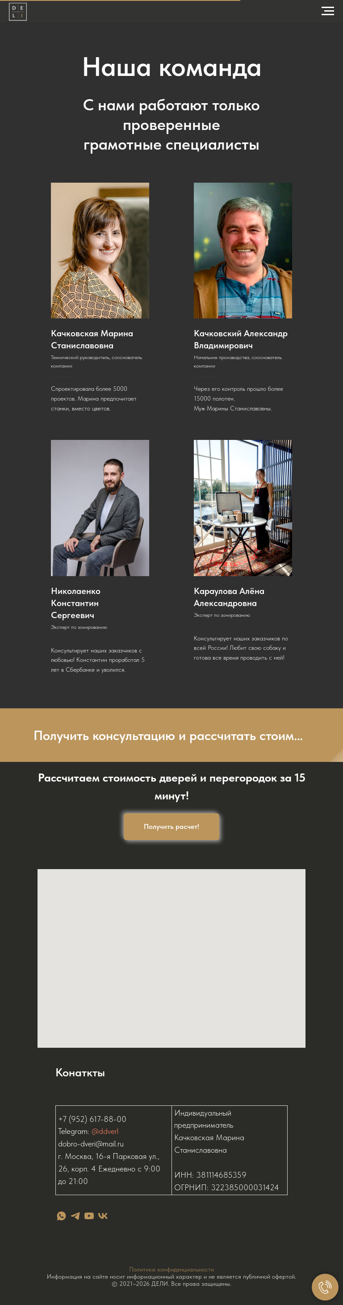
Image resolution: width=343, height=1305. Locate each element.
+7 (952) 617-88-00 (92, 1119)
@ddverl (105, 1131)
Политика (143, 1269)
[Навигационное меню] (328, 11)
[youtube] (89, 1215)
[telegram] (75, 1215)
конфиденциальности (185, 1269)
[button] (171, 735)
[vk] (103, 1215)
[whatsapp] (61, 1215)
